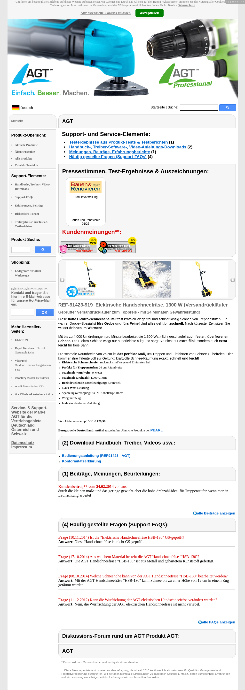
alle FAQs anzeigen (218, 622)
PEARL (156, 430)
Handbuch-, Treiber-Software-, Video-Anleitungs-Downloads (127, 147)
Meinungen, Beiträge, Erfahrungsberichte (109, 152)
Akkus (34, 394)
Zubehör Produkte (26, 165)
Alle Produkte (23, 158)
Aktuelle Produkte (26, 145)
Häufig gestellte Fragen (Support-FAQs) (108, 156)
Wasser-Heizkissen (32, 378)
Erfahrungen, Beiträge (29, 205)
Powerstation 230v (30, 386)
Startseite (157, 107)
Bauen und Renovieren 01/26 (86, 221)
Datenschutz (186, 5)
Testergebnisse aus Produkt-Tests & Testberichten (118, 142)
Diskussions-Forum (27, 213)
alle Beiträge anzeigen (216, 513)
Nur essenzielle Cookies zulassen (105, 13)
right (232, 280)
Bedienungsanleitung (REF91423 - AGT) (96, 455)
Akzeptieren (149, 13)
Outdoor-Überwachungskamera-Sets (34, 365)
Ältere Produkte (25, 151)
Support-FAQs (24, 197)
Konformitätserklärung (81, 461)
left (62, 280)
